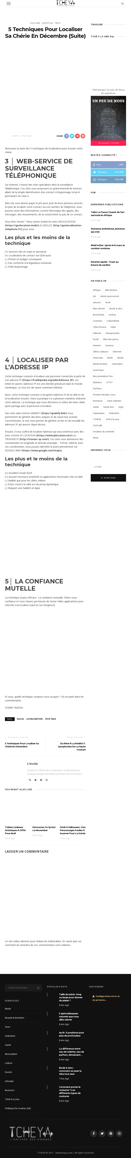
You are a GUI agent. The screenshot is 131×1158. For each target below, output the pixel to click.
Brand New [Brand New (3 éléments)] (98, 314)
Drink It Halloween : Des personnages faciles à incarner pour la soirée (72, 830)
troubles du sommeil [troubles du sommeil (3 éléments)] (103, 431)
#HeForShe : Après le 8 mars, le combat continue (108, 247)
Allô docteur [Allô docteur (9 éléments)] (111, 290)
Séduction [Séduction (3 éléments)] (114, 413)
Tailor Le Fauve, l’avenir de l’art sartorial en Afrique (107, 214)
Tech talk (50, 718)
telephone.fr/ (13, 229)
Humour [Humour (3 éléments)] (109, 345)
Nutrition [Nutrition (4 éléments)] (97, 382)
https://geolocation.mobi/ (22, 225)
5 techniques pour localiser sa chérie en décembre (22, 745)
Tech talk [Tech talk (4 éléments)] (97, 425)
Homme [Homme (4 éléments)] (97, 345)
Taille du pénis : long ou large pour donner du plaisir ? (70, 997)
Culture (35, 23)
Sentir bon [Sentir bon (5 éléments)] (108, 406)
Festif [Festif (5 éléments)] (96, 339)
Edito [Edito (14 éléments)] (113, 326)
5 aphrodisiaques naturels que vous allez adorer (69, 1016)
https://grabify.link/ (54, 413)
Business (9, 1090)
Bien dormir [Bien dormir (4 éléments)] (99, 308)
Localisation (34, 718)
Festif (20, 718)
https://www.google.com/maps (42, 450)
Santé (8, 1044)
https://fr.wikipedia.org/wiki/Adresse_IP (48, 380)
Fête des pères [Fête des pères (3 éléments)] (111, 339)
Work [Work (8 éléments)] (95, 437)
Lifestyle (47, 23)
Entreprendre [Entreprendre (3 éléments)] (113, 333)
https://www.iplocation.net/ (54, 435)
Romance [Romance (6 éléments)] (98, 400)
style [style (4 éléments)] (120, 406)
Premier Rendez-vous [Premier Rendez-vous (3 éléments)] (104, 394)
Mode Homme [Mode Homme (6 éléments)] (100, 363)
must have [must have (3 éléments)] (98, 370)
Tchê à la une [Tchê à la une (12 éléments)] (112, 419)
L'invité (15, 135)
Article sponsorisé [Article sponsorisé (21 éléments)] (109, 296)
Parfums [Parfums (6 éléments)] (97, 388)
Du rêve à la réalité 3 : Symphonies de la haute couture (72, 746)
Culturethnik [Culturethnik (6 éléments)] (113, 320)
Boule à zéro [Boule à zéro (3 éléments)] (115, 308)
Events (8, 1072)
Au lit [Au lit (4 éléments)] (107, 302)
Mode (8, 1008)
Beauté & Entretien (14, 1017)
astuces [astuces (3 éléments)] (97, 302)
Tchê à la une (12, 1099)
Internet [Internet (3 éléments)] (117, 351)
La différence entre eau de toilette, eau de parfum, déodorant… (71, 1051)
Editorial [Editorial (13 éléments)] (97, 333)
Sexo (7, 1026)
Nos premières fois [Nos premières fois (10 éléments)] (103, 376)
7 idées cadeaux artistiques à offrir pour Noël (15, 830)
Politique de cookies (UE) (18, 1108)
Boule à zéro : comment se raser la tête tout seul (70, 1070)
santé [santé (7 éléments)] (96, 406)
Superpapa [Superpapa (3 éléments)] (98, 413)
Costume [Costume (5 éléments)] (97, 320)
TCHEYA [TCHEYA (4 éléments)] (97, 419)
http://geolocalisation (67, 225)
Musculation (11, 1053)
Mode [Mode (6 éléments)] (120, 357)
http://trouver (29, 439)
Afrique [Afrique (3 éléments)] (97, 290)
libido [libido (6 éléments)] (110, 357)
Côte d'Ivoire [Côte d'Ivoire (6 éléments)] (99, 326)
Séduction (10, 1035)
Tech (58, 23)
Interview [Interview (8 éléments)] (98, 357)
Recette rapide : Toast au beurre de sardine (104, 263)
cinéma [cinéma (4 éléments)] (112, 314)
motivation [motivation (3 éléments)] (117, 363)
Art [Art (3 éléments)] (94, 296)
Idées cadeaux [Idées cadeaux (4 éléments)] (100, 351)
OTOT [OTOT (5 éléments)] (109, 382)
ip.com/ (43, 439)
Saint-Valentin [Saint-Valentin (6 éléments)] (114, 400)
